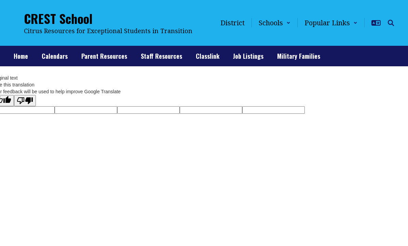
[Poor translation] (25, 100)
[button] (274, 22)
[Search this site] (390, 22)
